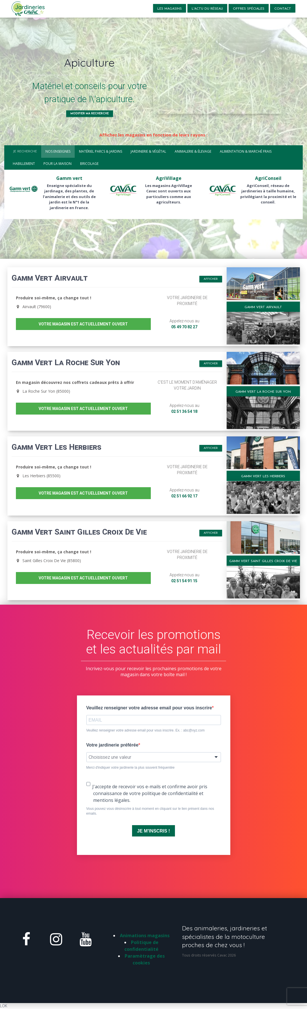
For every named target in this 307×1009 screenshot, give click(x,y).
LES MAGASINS (169, 8)
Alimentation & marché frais (246, 151)
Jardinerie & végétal (148, 151)
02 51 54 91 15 (184, 581)
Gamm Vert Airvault (263, 307)
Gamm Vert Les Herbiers (263, 476)
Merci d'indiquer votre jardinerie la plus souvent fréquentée (130, 768)
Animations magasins (145, 935)
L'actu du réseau (207, 8)
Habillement (24, 163)
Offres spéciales (248, 8)
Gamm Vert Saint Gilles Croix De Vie (263, 561)
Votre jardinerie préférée (112, 745)
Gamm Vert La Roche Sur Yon (263, 392)
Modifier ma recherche (89, 113)
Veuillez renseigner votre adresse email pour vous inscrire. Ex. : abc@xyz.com (145, 730)
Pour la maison (57, 163)
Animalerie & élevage (193, 151)
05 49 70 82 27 (184, 327)
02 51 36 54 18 (184, 411)
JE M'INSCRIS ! (153, 831)
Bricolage (89, 163)
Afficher (211, 279)
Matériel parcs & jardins (100, 151)
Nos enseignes (57, 151)
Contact (282, 8)
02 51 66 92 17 (184, 496)
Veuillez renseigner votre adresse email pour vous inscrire (149, 707)
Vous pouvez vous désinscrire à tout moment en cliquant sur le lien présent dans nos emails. (150, 811)
